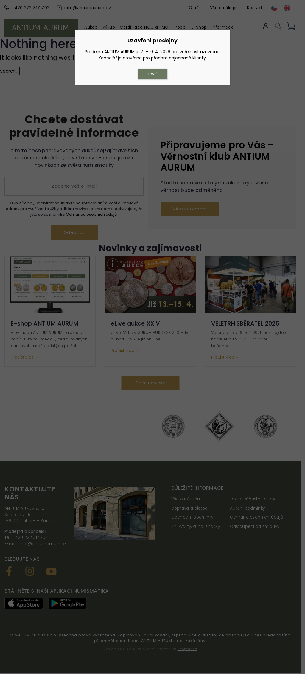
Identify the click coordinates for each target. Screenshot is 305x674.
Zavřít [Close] (152, 73)
